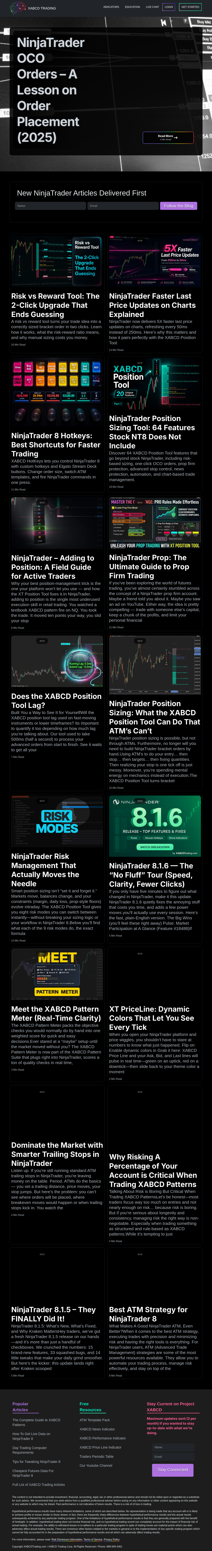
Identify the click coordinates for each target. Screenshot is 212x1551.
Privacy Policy (112, 1539)
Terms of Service (93, 1539)
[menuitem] (111, 7)
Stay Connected (173, 1469)
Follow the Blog (178, 205)
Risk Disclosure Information (66, 1539)
